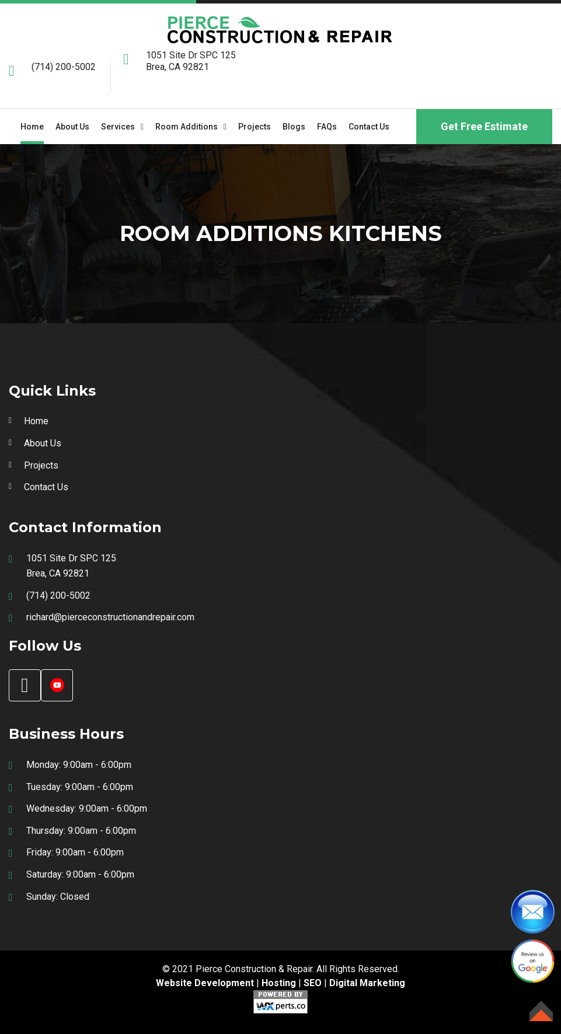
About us (72, 126)
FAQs (327, 126)
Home (32, 126)
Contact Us (369, 126)
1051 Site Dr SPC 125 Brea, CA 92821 (191, 61)
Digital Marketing (367, 982)
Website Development (205, 982)
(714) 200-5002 (64, 66)
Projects (254, 126)
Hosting (279, 982)
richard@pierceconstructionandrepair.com (110, 617)
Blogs (294, 126)
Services (118, 126)
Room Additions (186, 126)
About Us (42, 443)
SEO (313, 982)
